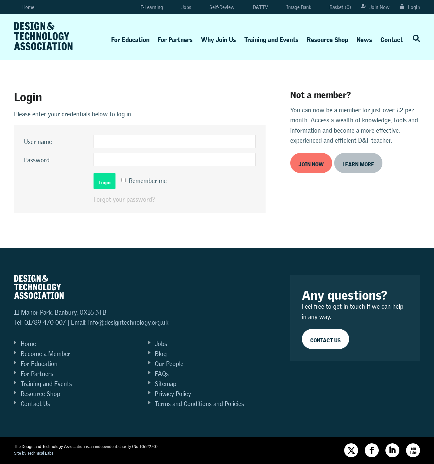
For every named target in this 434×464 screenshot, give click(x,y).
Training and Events (271, 38)
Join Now (375, 7)
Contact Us (35, 404)
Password (37, 160)
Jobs (182, 7)
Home (24, 7)
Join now (311, 163)
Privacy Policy (173, 394)
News (364, 38)
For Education (130, 38)
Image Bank (294, 7)
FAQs (162, 374)
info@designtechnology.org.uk (128, 322)
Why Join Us (218, 38)
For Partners (175, 38)
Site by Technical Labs (33, 453)
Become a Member (45, 354)
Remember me (148, 181)
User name (38, 142)
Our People (169, 364)
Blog (161, 354)
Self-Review (218, 7)
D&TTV (256, 7)
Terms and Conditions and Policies (199, 404)
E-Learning (146, 7)
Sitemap (165, 384)
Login (410, 7)
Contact (391, 38)
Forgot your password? (124, 199)
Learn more (358, 163)
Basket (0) (336, 7)
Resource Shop (327, 38)
